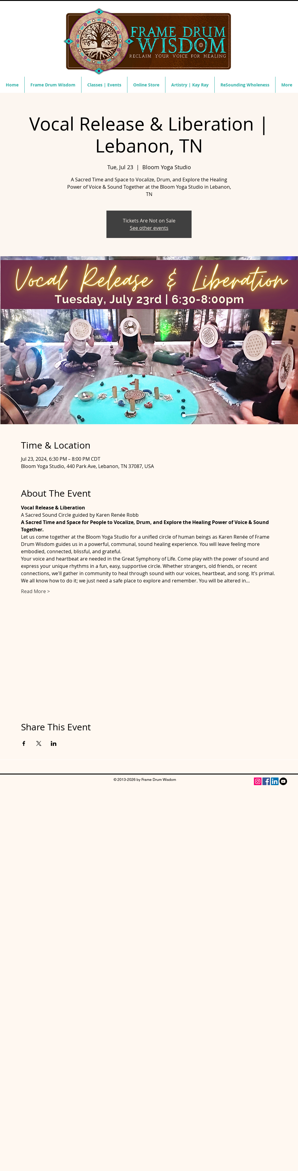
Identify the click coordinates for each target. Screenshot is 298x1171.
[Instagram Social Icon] (258, 781)
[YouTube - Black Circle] (283, 781)
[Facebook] (266, 781)
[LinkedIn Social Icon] (275, 781)
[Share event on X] (39, 743)
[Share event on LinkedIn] (54, 743)
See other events (149, 228)
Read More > (35, 591)
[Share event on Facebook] (24, 743)
